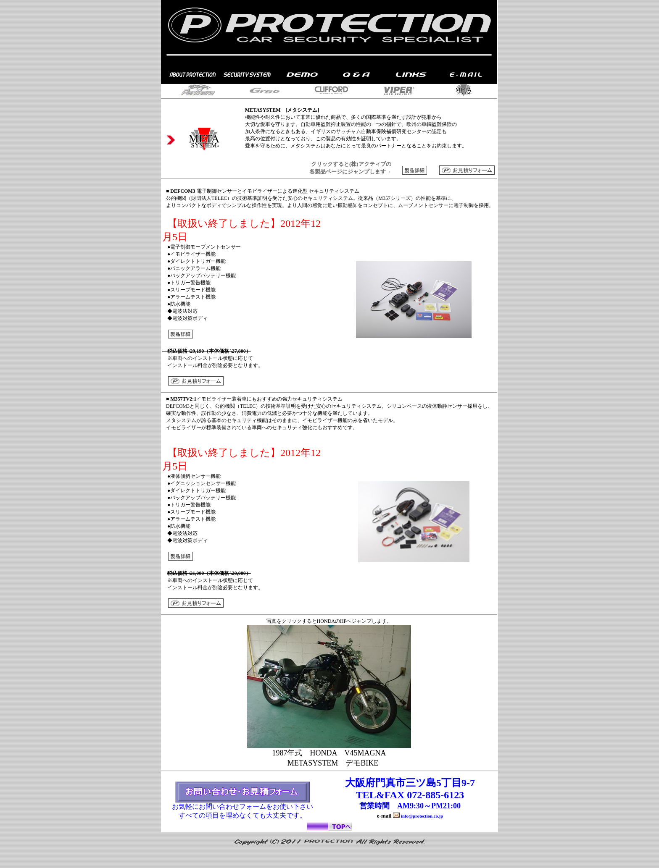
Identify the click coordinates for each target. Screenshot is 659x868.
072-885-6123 (435, 794)
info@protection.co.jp (422, 815)
